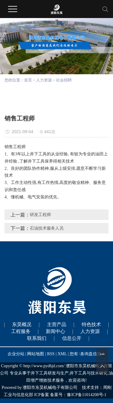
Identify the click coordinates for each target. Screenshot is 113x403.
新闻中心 (55, 331)
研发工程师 (40, 214)
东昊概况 (21, 324)
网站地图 (36, 354)
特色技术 (91, 324)
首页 (28, 80)
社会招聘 (64, 80)
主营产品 (56, 324)
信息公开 (71, 338)
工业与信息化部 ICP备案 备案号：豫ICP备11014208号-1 (55, 394)
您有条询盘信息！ (87, 354)
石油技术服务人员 (47, 228)
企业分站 (16, 354)
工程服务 (20, 331)
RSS (51, 354)
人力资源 (44, 80)
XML (62, 354)
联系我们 (36, 338)
